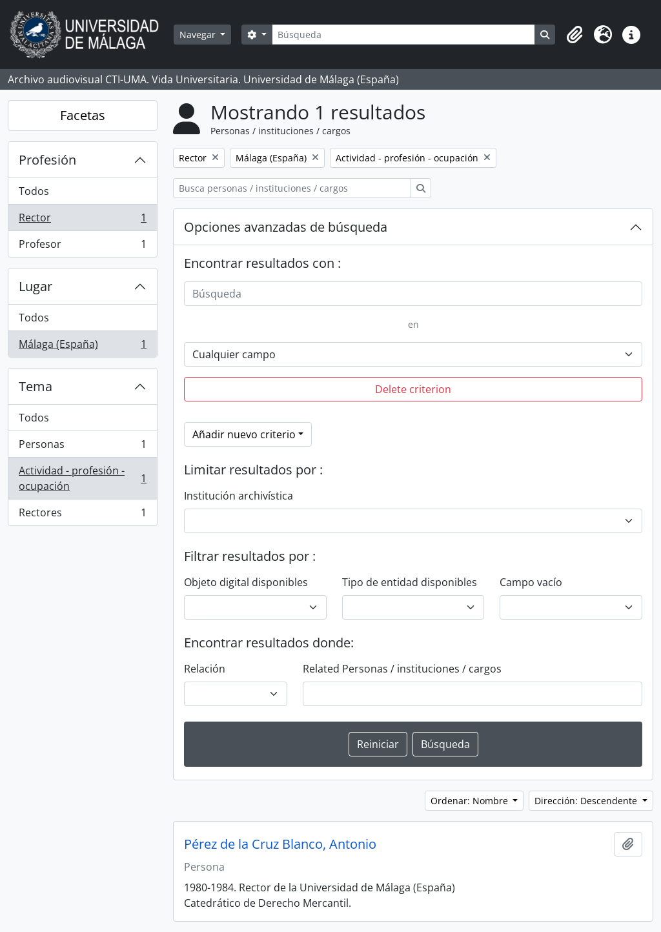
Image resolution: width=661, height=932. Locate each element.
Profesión (47, 159)
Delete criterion (413, 389)
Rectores (82, 515)
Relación (204, 669)
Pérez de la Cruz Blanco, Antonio (280, 844)
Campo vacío (531, 582)
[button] (574, 35)
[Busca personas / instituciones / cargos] (292, 188)
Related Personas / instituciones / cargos (402, 669)
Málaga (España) (82, 346)
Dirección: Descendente (587, 801)
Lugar (35, 286)
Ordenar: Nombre (471, 801)
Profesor (82, 246)
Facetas (82, 115)
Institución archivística (238, 496)
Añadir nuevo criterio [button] (244, 434)
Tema (35, 386)
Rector (82, 220)
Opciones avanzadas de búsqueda (285, 227)
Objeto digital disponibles (246, 582)
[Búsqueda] (403, 35)
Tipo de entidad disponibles (409, 582)
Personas (82, 447)
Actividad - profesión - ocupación (82, 478)
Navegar (198, 34)
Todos (34, 191)
